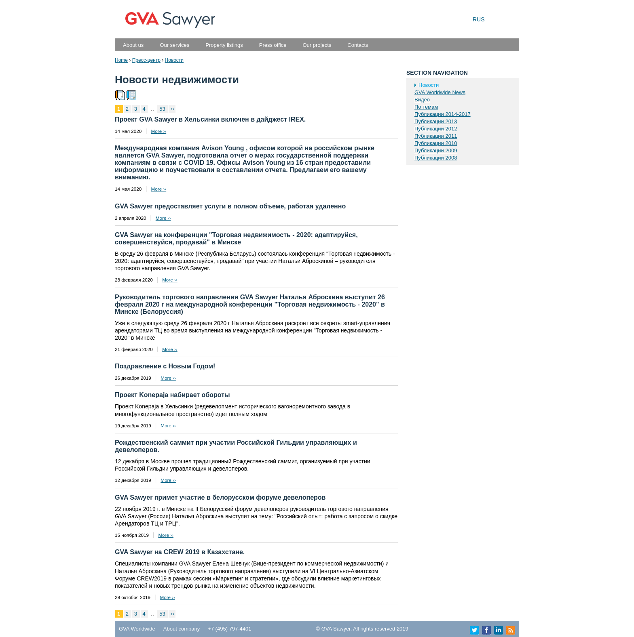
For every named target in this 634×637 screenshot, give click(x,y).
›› (172, 109)
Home (121, 60)
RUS (479, 19)
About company (181, 629)
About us (133, 45)
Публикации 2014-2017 (442, 114)
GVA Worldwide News (439, 92)
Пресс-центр (146, 60)
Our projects (316, 45)
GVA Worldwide (137, 629)
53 (163, 109)
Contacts (357, 45)
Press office (273, 45)
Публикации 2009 (435, 150)
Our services (174, 45)
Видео (422, 100)
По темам (426, 107)
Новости (174, 60)
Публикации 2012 (435, 129)
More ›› (159, 131)
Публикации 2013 (435, 121)
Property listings (224, 45)
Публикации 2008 (435, 158)
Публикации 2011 (435, 136)
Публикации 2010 (435, 143)
